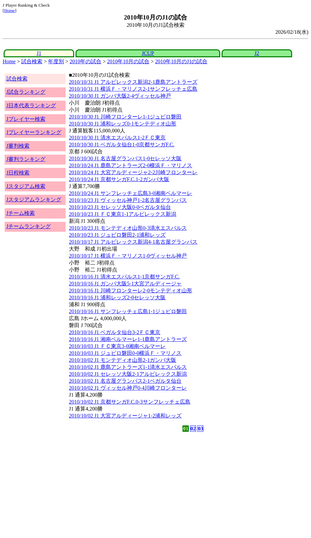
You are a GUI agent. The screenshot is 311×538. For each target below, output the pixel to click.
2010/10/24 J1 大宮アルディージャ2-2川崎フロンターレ (133, 172)
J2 (256, 53)
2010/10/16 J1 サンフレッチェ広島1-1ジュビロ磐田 (128, 311)
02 (193, 428)
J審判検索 (17, 146)
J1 (38, 53)
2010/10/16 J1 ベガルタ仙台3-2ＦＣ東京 (114, 332)
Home (9, 10)
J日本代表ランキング (31, 105)
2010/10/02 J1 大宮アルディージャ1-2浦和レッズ (125, 415)
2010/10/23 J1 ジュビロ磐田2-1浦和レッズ (117, 235)
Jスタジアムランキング (33, 199)
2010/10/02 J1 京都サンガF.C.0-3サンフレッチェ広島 (129, 402)
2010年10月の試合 (128, 61)
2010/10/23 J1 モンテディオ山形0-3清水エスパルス (128, 228)
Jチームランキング (28, 226)
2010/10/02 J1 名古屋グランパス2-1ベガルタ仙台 (125, 381)
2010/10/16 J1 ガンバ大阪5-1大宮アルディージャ (125, 283)
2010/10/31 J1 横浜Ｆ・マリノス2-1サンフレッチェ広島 (133, 89)
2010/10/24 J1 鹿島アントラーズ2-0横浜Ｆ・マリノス (130, 165)
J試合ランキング (25, 92)
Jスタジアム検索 (25, 186)
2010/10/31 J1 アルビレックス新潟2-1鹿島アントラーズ (133, 82)
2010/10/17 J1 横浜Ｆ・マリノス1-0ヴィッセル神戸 (128, 256)
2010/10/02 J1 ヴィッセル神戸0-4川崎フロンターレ (128, 388)
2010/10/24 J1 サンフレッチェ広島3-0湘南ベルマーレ (130, 193)
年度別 (56, 61)
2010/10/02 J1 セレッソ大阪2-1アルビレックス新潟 (128, 374)
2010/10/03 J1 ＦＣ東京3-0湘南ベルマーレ (117, 346)
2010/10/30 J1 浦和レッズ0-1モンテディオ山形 (122, 123)
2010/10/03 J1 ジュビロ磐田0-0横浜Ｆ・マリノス (125, 353)
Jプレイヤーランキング (33, 132)
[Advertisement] (124, 485)
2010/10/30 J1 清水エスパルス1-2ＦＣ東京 (117, 137)
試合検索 (31, 61)
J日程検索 (17, 172)
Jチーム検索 (20, 213)
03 (200, 428)
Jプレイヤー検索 (25, 119)
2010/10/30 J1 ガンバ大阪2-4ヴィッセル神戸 (120, 96)
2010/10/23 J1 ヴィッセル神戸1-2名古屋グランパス (128, 200)
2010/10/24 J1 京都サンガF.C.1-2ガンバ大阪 (119, 179)
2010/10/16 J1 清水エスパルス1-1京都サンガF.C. (124, 276)
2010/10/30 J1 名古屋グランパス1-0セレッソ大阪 (125, 158)
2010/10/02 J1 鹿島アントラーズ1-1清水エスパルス (128, 367)
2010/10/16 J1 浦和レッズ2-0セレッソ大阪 (117, 297)
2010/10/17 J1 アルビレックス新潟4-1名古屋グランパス (133, 242)
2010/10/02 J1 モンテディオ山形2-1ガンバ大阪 (122, 360)
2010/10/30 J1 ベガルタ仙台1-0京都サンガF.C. (122, 144)
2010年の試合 (85, 61)
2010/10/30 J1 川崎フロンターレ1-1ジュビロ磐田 (125, 117)
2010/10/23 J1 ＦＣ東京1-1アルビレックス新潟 (122, 214)
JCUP (148, 53)
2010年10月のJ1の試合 (181, 61)
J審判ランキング (25, 159)
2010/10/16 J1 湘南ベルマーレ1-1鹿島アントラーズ (128, 339)
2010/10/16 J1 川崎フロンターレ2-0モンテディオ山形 (130, 290)
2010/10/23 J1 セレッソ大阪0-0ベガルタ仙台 (120, 207)
